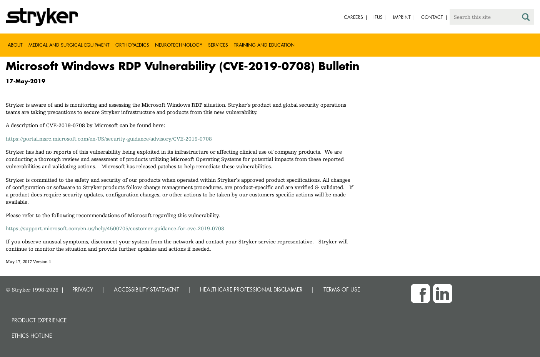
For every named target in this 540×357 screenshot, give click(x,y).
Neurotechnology (178, 45)
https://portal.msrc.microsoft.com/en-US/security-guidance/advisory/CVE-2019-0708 (109, 139)
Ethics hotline (32, 335)
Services (218, 45)
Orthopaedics (132, 45)
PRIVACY (82, 289)
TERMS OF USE (341, 289)
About (15, 45)
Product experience (39, 320)
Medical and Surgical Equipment (69, 45)
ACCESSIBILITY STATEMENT (146, 289)
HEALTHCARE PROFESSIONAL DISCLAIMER (251, 289)
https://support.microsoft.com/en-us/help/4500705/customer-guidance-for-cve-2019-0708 (115, 228)
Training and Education (264, 45)
